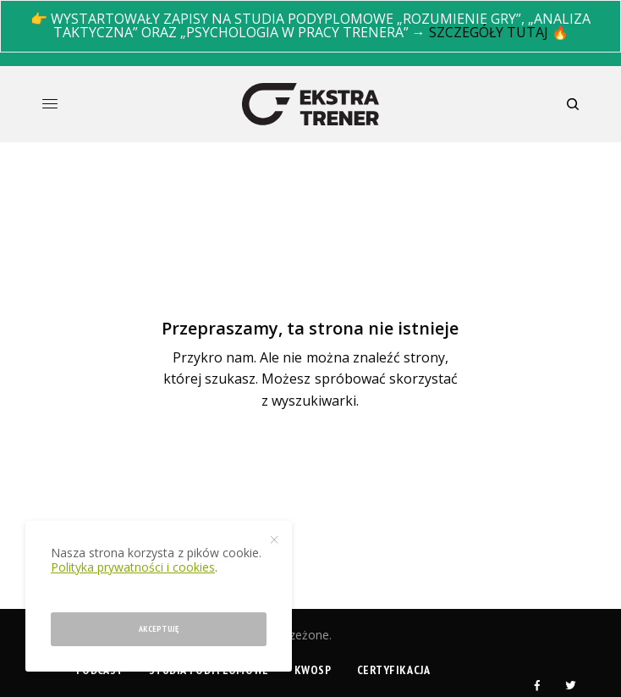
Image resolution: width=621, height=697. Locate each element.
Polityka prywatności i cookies (133, 567)
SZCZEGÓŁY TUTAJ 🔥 (499, 32)
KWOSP (313, 670)
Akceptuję (159, 628)
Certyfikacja (394, 670)
